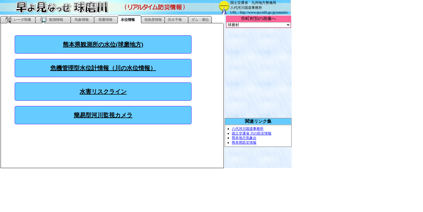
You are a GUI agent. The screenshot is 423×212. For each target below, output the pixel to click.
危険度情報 (153, 20)
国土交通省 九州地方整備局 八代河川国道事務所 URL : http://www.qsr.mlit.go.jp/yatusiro (259, 7)
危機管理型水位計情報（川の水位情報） (103, 68)
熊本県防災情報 (244, 142)
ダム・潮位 (200, 20)
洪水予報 (175, 20)
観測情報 (56, 20)
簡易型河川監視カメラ (103, 115)
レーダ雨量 (22, 20)
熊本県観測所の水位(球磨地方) (103, 44)
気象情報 (82, 20)
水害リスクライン (103, 91)
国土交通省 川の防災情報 (251, 133)
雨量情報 (105, 20)
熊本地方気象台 (244, 138)
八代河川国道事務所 (247, 129)
